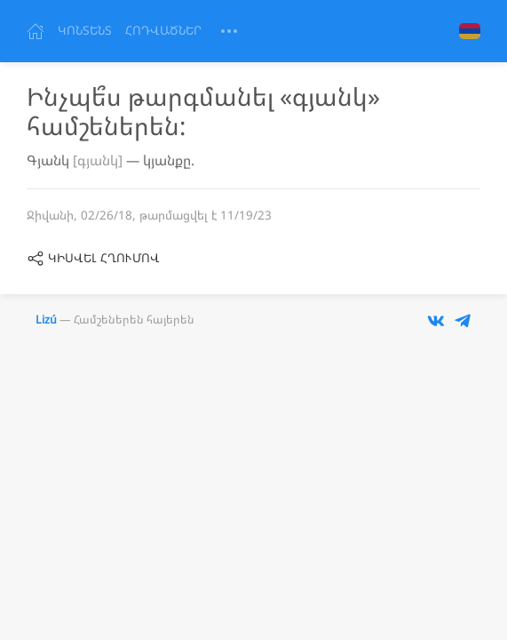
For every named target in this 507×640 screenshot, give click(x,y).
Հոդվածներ (163, 30)
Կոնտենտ (85, 30)
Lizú (46, 319)
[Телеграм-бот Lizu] (462, 320)
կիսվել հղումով (93, 259)
